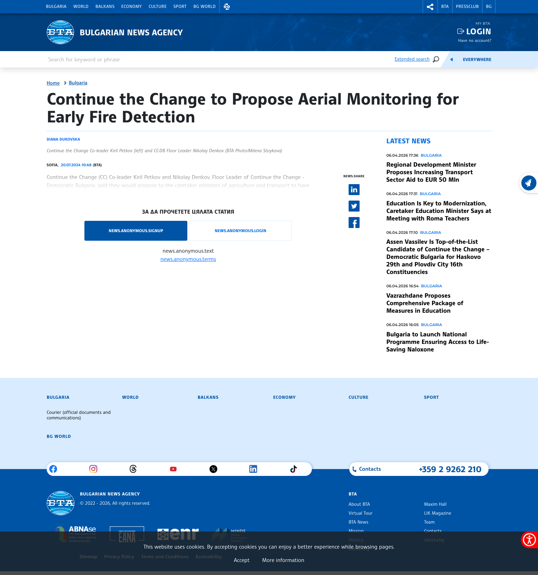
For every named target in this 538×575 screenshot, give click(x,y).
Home (53, 83)
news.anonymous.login (240, 230)
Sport (180, 6)
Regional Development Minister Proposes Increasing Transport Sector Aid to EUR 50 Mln (431, 172)
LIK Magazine (437, 513)
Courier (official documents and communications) (78, 415)
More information (283, 559)
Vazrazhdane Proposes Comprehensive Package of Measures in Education (424, 303)
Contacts (433, 531)
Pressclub (467, 6)
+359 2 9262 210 (450, 469)
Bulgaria (56, 6)
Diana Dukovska (63, 139)
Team (429, 522)
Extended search (412, 59)
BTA (445, 6)
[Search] (435, 59)
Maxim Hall (435, 504)
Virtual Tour (361, 513)
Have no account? (474, 40)
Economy (131, 6)
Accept (241, 559)
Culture (157, 6)
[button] (227, 6)
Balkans (104, 6)
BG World (205, 6)
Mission (356, 531)
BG (489, 6)
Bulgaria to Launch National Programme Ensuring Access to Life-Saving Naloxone (437, 342)
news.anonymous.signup (136, 230)
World (81, 6)
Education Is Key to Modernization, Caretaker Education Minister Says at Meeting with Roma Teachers (438, 211)
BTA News (358, 522)
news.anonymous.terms (188, 258)
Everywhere (477, 59)
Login (478, 31)
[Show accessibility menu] (529, 539)
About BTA (359, 504)
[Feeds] (451, 59)
